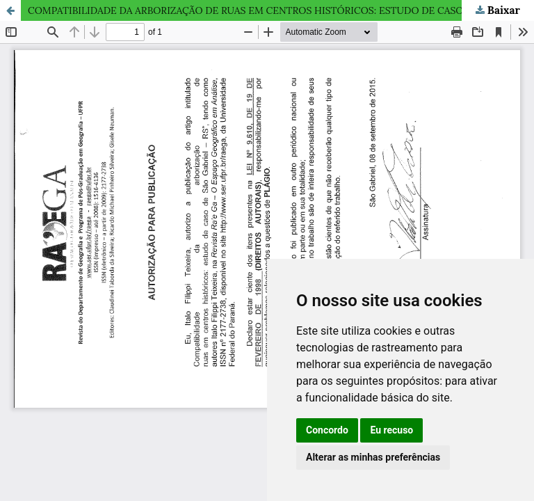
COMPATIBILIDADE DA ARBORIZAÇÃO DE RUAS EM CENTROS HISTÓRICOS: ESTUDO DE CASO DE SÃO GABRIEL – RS (281, 10)
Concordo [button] (327, 430)
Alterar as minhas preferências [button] (373, 457)
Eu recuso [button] (391, 430)
